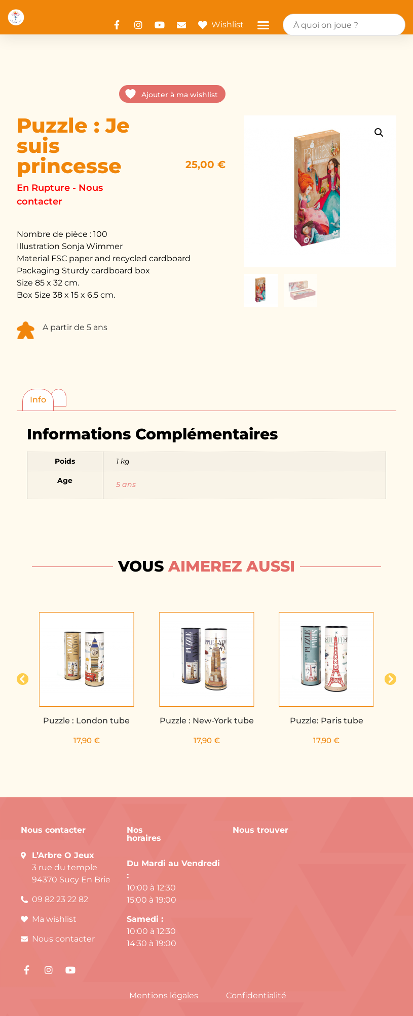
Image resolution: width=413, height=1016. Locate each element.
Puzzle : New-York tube (207, 720)
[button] (263, 24)
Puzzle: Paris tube (326, 720)
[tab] (58, 395)
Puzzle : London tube (87, 720)
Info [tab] (38, 399)
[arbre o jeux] (312, 912)
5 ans (126, 484)
